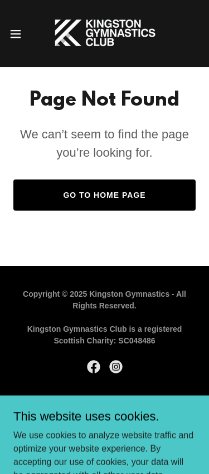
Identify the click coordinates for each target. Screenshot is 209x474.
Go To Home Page (104, 195)
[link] (104, 33)
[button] (19, 34)
